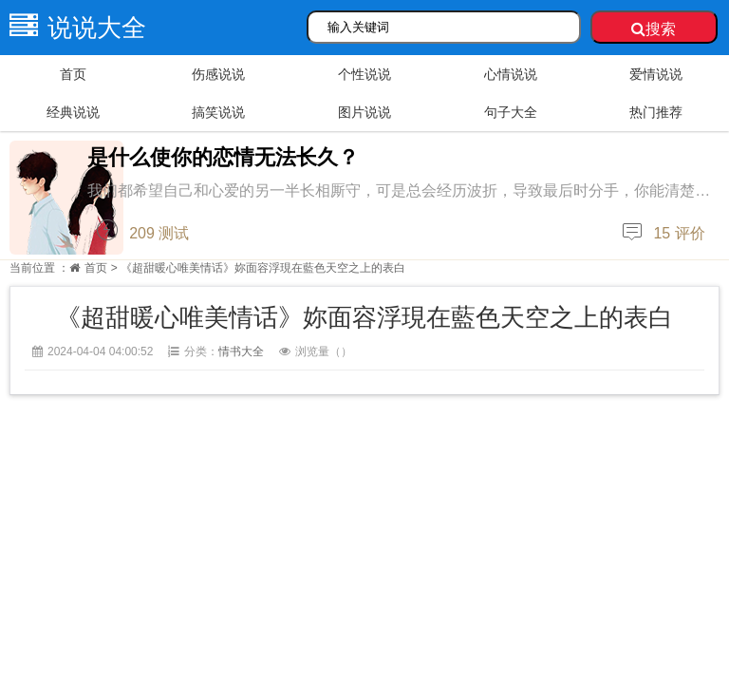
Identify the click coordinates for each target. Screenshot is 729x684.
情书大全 (241, 351)
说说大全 (73, 27)
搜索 (653, 29)
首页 (73, 74)
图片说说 (364, 112)
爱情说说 (655, 74)
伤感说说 (218, 74)
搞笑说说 (218, 112)
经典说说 (73, 112)
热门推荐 (655, 112)
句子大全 (510, 112)
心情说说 (510, 74)
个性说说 (364, 74)
